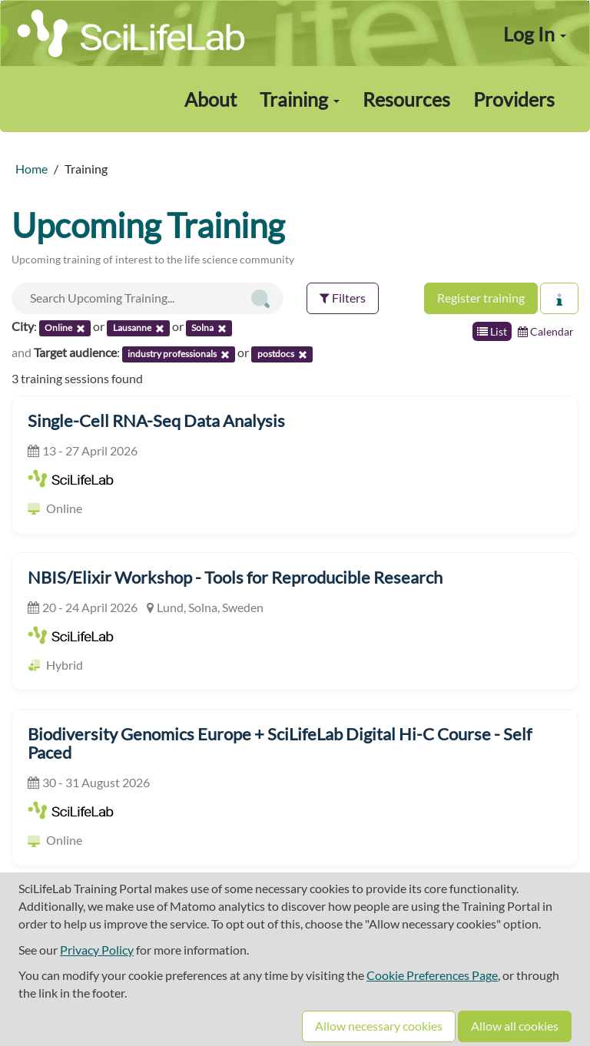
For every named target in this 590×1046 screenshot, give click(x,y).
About (210, 99)
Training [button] (300, 99)
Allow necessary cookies (378, 1025)
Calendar (546, 331)
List (492, 331)
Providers (514, 99)
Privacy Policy (97, 949)
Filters (343, 297)
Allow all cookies (515, 1025)
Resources (406, 99)
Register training (481, 297)
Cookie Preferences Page (432, 975)
